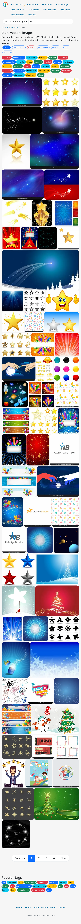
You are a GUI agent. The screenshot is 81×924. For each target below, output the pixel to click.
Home (5, 27)
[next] (63, 858)
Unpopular (8, 52)
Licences (28, 907)
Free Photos (32, 4)
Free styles (65, 9)
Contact (61, 907)
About (53, 907)
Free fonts (47, 4)
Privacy (44, 907)
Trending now (18, 47)
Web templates (18, 9)
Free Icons (34, 9)
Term (36, 907)
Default (7, 47)
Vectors (14, 27)
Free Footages (62, 4)
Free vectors (17, 4)
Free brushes (49, 9)
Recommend (43, 47)
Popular (66, 47)
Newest (31, 47)
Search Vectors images (15, 21)
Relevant (55, 47)
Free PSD (32, 14)
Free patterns (17, 14)
